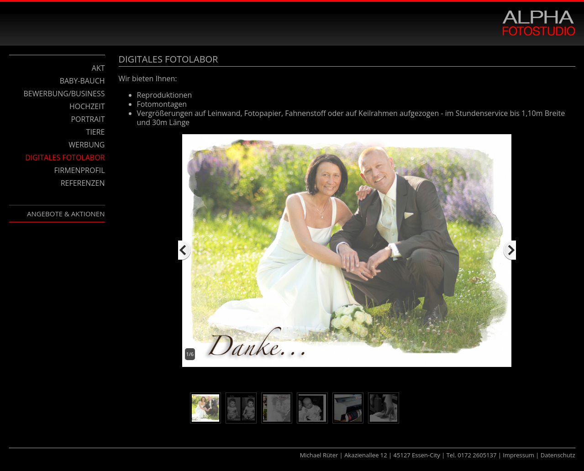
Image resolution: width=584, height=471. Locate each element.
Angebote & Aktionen (66, 213)
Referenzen (83, 183)
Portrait (88, 119)
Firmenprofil (79, 170)
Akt (98, 68)
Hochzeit (87, 106)
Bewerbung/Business (64, 94)
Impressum (518, 455)
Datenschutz (558, 455)
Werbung (86, 145)
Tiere (95, 132)
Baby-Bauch (82, 81)
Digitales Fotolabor (65, 157)
